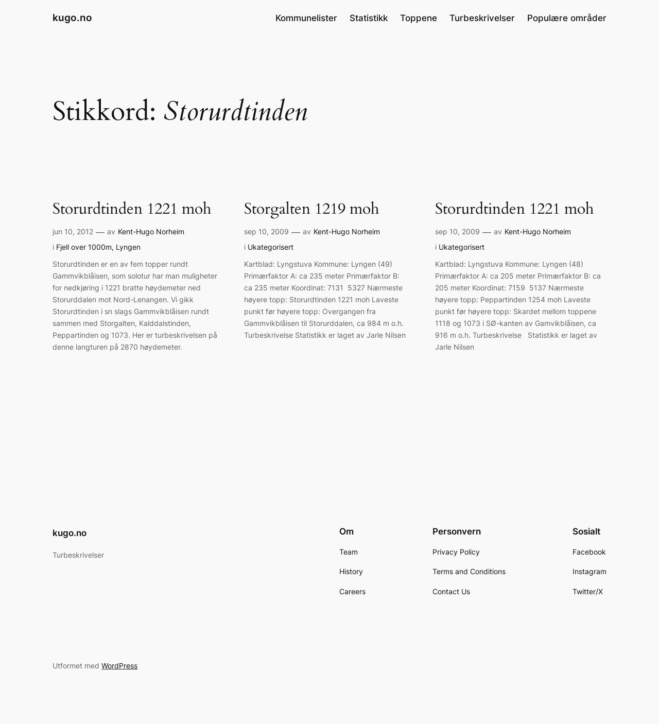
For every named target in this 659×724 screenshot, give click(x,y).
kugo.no (72, 17)
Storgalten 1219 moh (311, 209)
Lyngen (128, 247)
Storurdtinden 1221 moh (132, 209)
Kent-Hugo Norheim (151, 231)
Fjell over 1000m (84, 247)
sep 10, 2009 (266, 231)
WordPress (119, 665)
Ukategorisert (270, 247)
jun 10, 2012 (73, 231)
